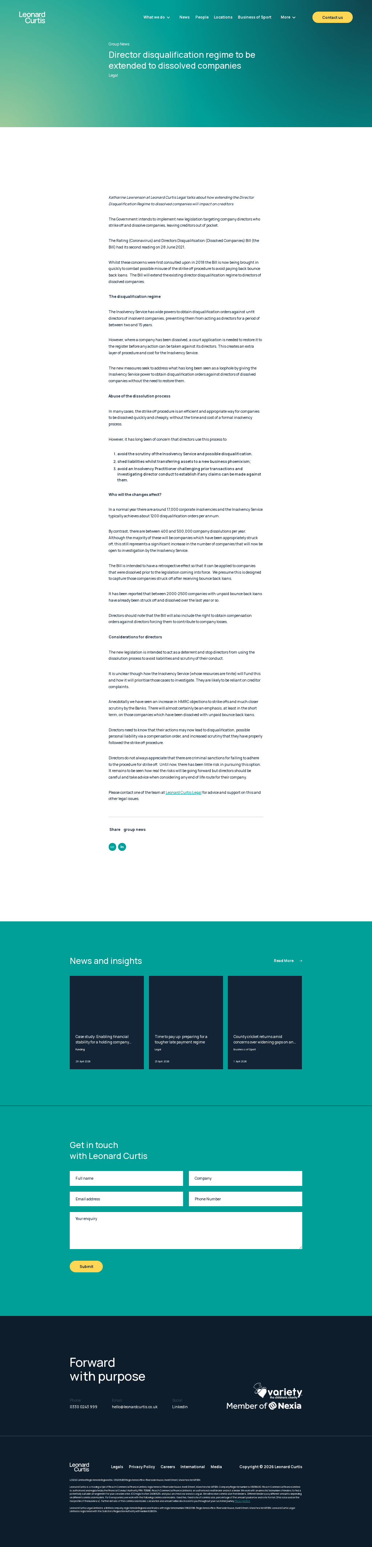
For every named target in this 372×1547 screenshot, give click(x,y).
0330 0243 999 (83, 1406)
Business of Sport (254, 17)
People (202, 17)
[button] (157, 17)
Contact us (332, 17)
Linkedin (180, 1406)
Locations (223, 17)
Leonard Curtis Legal (184, 792)
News (184, 17)
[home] (44, 17)
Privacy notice (242, 1501)
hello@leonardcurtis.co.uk (135, 1406)
